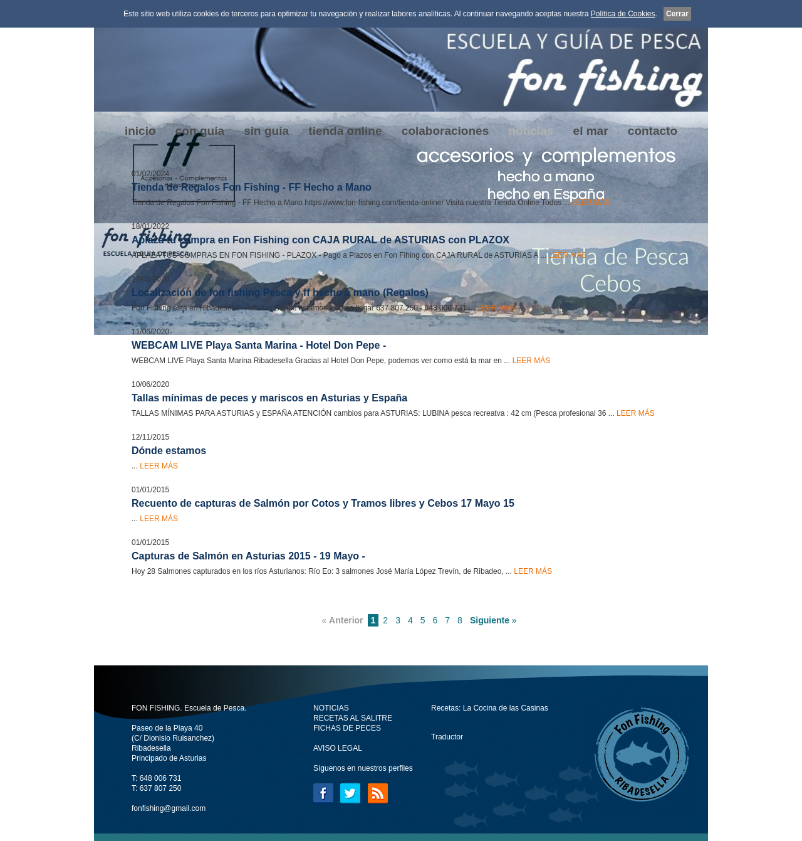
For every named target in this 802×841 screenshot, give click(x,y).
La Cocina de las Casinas (505, 708)
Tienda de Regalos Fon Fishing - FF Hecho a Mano (252, 187)
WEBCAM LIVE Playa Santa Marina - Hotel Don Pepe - (259, 345)
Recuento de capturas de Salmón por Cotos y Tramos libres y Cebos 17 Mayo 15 (323, 503)
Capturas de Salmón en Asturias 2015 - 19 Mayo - (248, 556)
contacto (652, 130)
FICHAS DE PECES (347, 728)
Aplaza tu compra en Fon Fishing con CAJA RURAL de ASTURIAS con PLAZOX (320, 240)
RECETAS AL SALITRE (352, 718)
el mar (590, 130)
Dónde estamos (169, 450)
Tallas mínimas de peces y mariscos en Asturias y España (269, 398)
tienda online (345, 130)
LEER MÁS (591, 202)
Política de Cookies (623, 13)
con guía (199, 130)
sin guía (266, 130)
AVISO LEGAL (337, 748)
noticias (530, 130)
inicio (140, 130)
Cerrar (677, 13)
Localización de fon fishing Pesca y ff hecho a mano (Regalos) (280, 292)
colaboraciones (445, 130)
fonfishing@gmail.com (169, 808)
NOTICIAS (331, 708)
